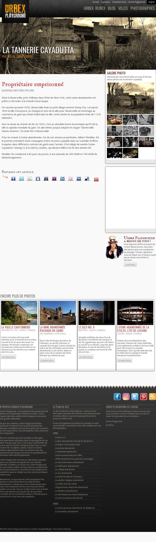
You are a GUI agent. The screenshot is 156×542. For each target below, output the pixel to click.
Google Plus (29, 179)
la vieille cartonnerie (15, 327)
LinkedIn (62, 179)
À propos (105, 2)
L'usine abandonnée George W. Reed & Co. (74, 441)
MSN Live (46, 179)
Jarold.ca (110, 425)
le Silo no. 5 (86, 327)
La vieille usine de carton (66, 483)
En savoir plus (8, 357)
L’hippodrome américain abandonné (71, 487)
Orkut (70, 179)
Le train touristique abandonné (69, 498)
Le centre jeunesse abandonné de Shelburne (75, 508)
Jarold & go (46, 529)
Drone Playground (136, 2)
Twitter (21, 179)
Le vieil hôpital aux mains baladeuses (71, 494)
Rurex (100, 8)
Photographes (143, 8)
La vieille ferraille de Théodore (68, 476)
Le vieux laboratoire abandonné (69, 462)
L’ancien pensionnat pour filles (68, 455)
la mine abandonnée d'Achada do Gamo (52, 329)
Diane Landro (25, 56)
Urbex (89, 8)
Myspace (38, 179)
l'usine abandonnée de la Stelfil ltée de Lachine (133, 329)
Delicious (87, 179)
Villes (123, 8)
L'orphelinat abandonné (66, 451)
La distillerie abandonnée (66, 491)
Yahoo (54, 179)
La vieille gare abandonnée (67, 466)
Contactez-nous (119, 2)
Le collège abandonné (65, 469)
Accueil (96, 2)
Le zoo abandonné (63, 473)
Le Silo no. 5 (60, 437)
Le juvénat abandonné (65, 448)
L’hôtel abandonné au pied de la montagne (74, 459)
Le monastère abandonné (66, 511)
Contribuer (130, 264)
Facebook (13, 179)
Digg (79, 179)
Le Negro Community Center (67, 444)
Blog (112, 8)
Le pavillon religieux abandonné (69, 480)
